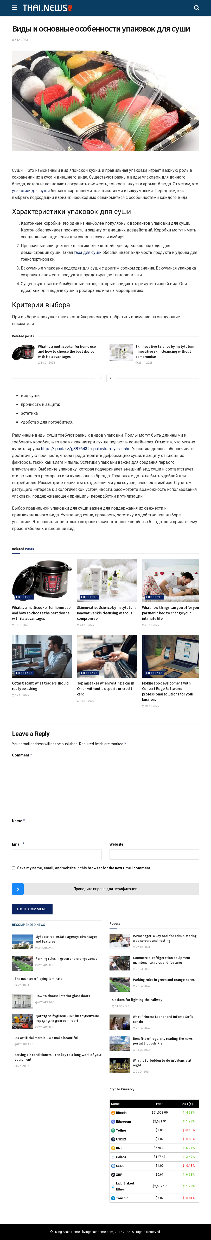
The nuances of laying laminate (38, 978)
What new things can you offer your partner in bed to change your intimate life (171, 613)
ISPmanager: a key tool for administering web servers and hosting (165, 938)
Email (18, 844)
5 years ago (24, 985)
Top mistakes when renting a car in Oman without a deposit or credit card (105, 689)
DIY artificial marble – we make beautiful (46, 1038)
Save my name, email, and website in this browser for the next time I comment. (84, 868)
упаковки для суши (31, 190)
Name (18, 821)
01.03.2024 (141, 969)
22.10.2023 (141, 947)
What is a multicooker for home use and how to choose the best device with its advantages (67, 351)
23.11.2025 (144, 362)
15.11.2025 (20, 695)
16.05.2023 (141, 1049)
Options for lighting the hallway (137, 1000)
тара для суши (87, 252)
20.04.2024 (141, 986)
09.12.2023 (20, 40)
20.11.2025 (150, 625)
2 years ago (44, 965)
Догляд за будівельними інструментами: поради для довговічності (67, 1018)
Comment (22, 755)
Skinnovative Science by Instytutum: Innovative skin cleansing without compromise (165, 351)
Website (116, 844)
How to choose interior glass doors (62, 996)
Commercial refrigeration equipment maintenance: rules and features (161, 960)
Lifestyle (24, 597)
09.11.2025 (150, 706)
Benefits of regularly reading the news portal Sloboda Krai (163, 1041)
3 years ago (44, 947)
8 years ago (24, 1044)
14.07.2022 (120, 1006)
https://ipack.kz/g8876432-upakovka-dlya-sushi (85, 448)
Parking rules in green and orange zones (66, 958)
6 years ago (44, 1002)
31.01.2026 (46, 362)
